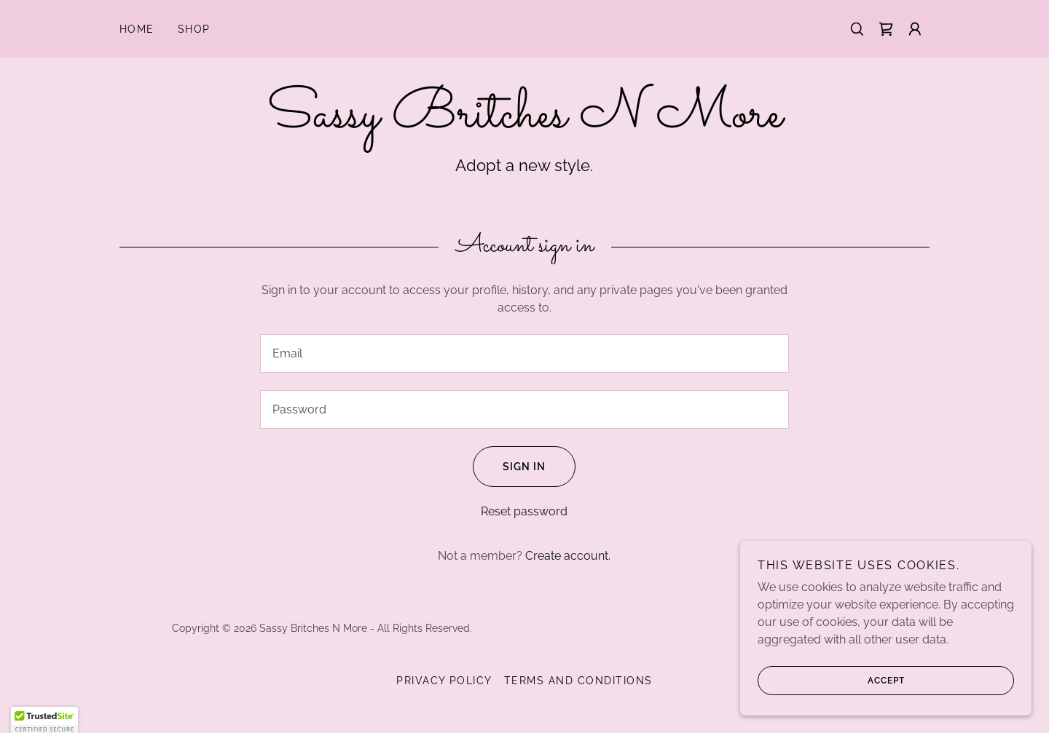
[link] (885, 29)
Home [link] (136, 29)
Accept (831, 680)
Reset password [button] (524, 511)
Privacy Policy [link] (444, 680)
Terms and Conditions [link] (578, 680)
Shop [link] (194, 29)
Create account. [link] (567, 556)
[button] (915, 29)
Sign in (509, 466)
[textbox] (524, 353)
